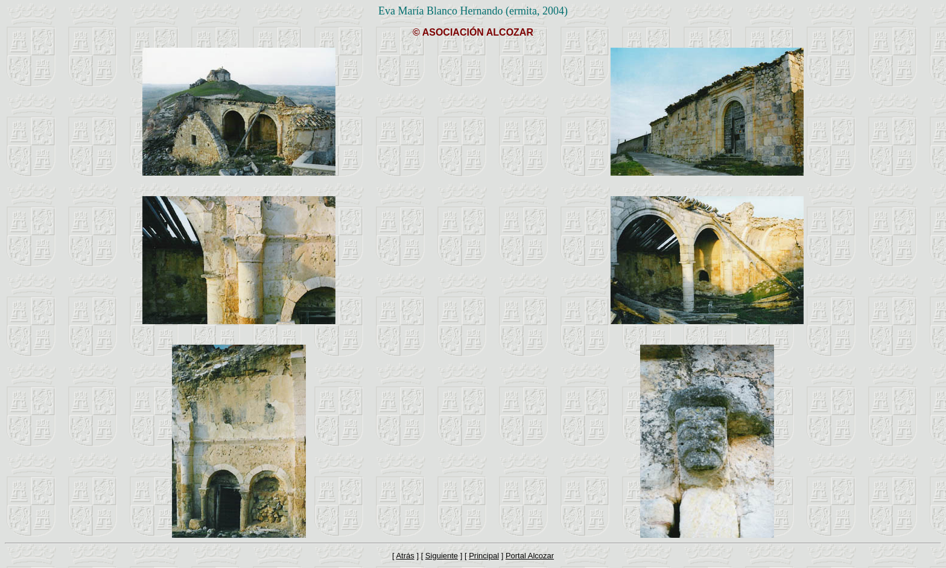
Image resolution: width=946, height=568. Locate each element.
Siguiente (441, 555)
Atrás (405, 555)
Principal (484, 555)
